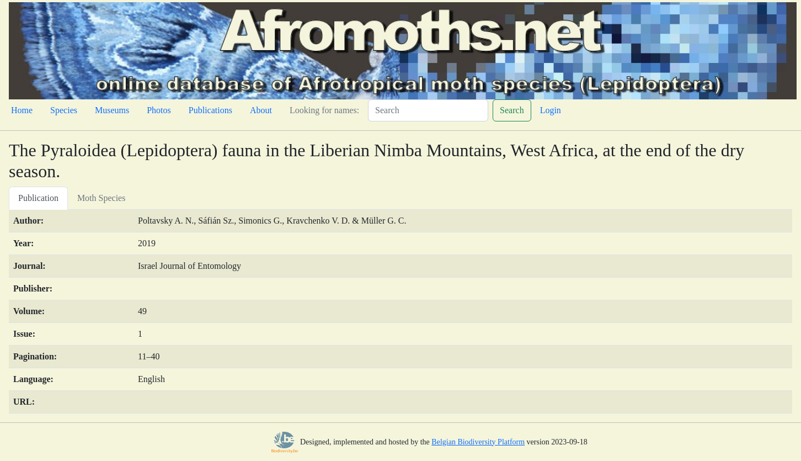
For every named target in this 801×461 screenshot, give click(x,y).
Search (512, 110)
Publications (210, 110)
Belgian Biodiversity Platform (478, 442)
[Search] (428, 110)
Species (63, 110)
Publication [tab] (38, 198)
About (261, 110)
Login (550, 110)
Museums (112, 110)
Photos (159, 110)
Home (22, 110)
